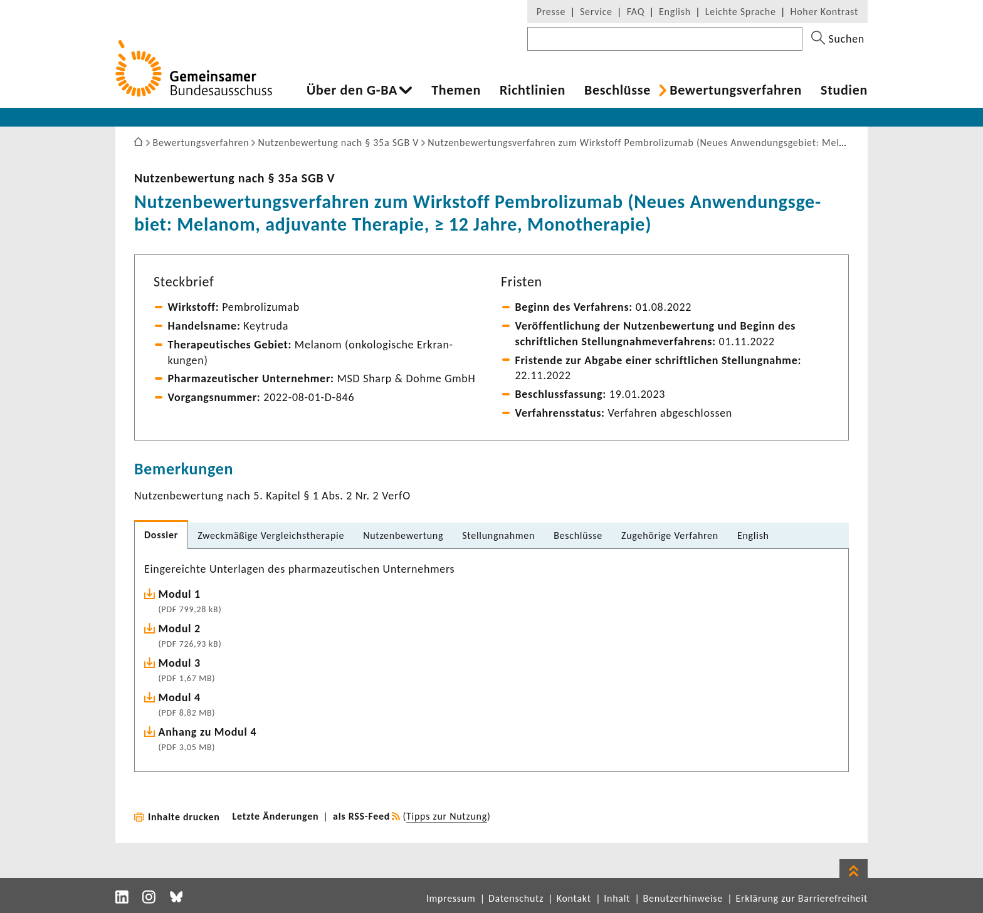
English (675, 12)
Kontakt (574, 898)
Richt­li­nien (532, 90)
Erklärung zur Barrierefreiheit (801, 898)
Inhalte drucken (184, 817)
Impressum (451, 898)
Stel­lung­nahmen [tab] (498, 535)
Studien (844, 90)
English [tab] (753, 535)
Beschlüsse (617, 90)
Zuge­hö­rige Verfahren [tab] (669, 535)
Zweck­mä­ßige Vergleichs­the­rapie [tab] (270, 535)
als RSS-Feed (361, 816)
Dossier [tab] (161, 535)
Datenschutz (516, 898)
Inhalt (617, 898)
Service (596, 12)
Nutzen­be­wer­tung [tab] (403, 535)
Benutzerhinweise (683, 898)
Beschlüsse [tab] (578, 535)
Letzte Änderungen (276, 816)
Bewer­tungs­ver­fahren (736, 90)
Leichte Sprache (740, 12)
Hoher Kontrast (824, 12)
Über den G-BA (352, 90)
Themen (456, 90)
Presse (551, 12)
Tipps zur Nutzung (446, 816)
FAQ (635, 12)
